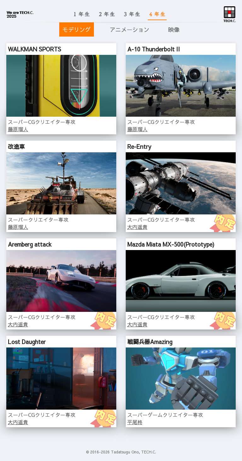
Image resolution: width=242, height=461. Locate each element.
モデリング (76, 29)
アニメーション (129, 29)
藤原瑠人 (18, 128)
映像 (174, 29)
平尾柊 (134, 421)
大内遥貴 (137, 226)
